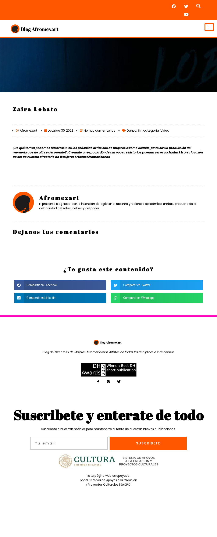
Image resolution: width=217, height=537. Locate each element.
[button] (60, 285)
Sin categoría (148, 130)
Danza (132, 130)
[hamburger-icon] (209, 27)
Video (165, 130)
